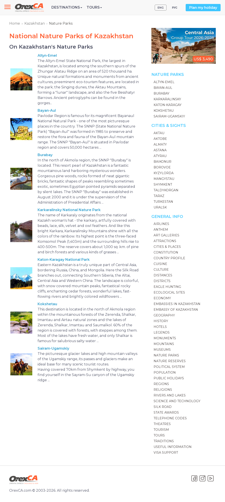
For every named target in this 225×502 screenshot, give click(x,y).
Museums (162, 350)
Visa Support (166, 453)
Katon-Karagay (167, 105)
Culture (161, 270)
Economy (162, 298)
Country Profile (169, 258)
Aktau (159, 133)
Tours (159, 435)
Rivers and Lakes (170, 395)
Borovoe (162, 167)
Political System (169, 367)
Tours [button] (94, 7)
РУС (174, 7)
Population (165, 372)
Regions (161, 384)
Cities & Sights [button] (168, 125)
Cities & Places (167, 247)
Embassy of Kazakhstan (176, 310)
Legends (162, 332)
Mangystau (164, 179)
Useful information (173, 447)
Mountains (164, 344)
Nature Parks (166, 355)
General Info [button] (167, 216)
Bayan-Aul (47, 110)
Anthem (161, 230)
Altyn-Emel (47, 55)
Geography (164, 315)
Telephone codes (170, 418)
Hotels (160, 327)
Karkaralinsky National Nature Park (69, 210)
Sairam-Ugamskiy (53, 348)
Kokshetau (47, 304)
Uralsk (160, 207)
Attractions (165, 241)
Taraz (159, 196)
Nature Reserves (170, 361)
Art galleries (166, 235)
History (161, 321)
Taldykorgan (166, 190)
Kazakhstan (34, 23)
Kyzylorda (164, 173)
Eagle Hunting (167, 287)
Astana (160, 150)
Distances (163, 275)
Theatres (162, 424)
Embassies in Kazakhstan (177, 304)
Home (14, 23)
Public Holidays (169, 378)
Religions (163, 390)
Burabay (45, 155)
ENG (161, 7)
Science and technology (177, 401)
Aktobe (160, 139)
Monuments (165, 338)
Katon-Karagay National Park (64, 259)
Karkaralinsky (167, 99)
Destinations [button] (66, 7)
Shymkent (163, 184)
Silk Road (163, 407)
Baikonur (162, 162)
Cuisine (160, 264)
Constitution (166, 252)
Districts (162, 281)
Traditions (164, 441)
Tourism (161, 430)
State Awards (166, 412)
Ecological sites (169, 292)
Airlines (161, 224)
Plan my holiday (203, 7)
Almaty (160, 144)
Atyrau (160, 156)
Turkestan (163, 202)
